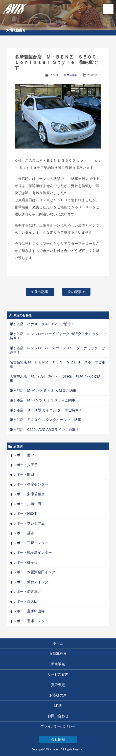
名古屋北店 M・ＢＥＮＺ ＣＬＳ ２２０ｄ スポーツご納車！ (57, 364)
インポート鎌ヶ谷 (24, 562)
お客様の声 (58, 695)
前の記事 (40, 292)
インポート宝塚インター (29, 621)
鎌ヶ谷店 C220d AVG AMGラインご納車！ (44, 430)
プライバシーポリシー (58, 726)
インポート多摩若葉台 (64, 75)
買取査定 (58, 685)
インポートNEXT (23, 513)
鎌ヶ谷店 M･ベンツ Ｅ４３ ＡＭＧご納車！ (45, 391)
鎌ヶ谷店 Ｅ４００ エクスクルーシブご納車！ (47, 420)
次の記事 (76, 292)
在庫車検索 (58, 654)
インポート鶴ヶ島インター (31, 552)
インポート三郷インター (29, 543)
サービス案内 (58, 674)
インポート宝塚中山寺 (27, 611)
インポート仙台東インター (31, 582)
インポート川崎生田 (25, 504)
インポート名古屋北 (25, 591)
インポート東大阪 (24, 601)
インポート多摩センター (29, 484)
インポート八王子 (24, 465)
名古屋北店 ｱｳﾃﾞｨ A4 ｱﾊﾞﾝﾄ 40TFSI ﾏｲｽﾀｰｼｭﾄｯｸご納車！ (55, 378)
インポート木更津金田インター (34, 572)
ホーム (58, 643)
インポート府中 (22, 455)
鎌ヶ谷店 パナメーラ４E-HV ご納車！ (42, 324)
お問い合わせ (58, 716)
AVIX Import (15, 7)
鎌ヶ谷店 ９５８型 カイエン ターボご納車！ (46, 410)
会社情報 (58, 739)
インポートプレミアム (27, 523)
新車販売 (58, 664)
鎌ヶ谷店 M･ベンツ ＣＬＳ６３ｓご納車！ (44, 400)
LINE (58, 706)
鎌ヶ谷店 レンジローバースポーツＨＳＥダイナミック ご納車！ (57, 350)
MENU (108, 9)
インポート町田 (22, 474)
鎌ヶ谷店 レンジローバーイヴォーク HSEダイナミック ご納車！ (58, 336)
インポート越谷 (22, 533)
